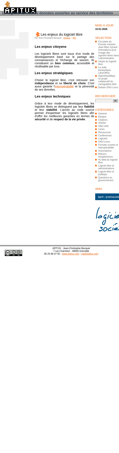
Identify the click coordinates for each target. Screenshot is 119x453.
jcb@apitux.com (89, 253)
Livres (101, 129)
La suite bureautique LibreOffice (104, 70)
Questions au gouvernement (105, 179)
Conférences (105, 135)
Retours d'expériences (105, 155)
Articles (102, 122)
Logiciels (102, 138)
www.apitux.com (70, 253)
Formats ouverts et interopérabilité (108, 146)
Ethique (66, 38)
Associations (104, 150)
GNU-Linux (104, 141)
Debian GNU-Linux (108, 87)
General (102, 113)
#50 (74, 38)
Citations (102, 120)
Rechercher (105, 96)
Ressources (104, 132)
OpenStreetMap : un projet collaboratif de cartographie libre (107, 80)
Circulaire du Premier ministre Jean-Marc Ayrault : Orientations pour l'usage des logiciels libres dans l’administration (108, 50)
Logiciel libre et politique (106, 173)
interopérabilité (64, 86)
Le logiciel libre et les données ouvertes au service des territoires (57, 13)
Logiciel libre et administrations (106, 167)
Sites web (103, 126)
